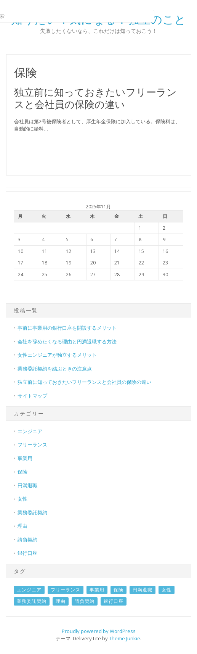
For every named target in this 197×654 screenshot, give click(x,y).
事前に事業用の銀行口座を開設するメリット (67, 327)
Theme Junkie (124, 638)
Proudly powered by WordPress (99, 631)
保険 (22, 471)
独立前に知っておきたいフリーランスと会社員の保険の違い (95, 98)
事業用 (25, 458)
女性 (22, 498)
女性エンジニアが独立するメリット (57, 354)
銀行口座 (27, 552)
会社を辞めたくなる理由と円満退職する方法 (67, 341)
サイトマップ (32, 395)
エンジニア (30, 431)
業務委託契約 (32, 512)
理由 (22, 525)
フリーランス (32, 444)
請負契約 (27, 539)
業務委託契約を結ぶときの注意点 (55, 368)
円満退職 (27, 485)
